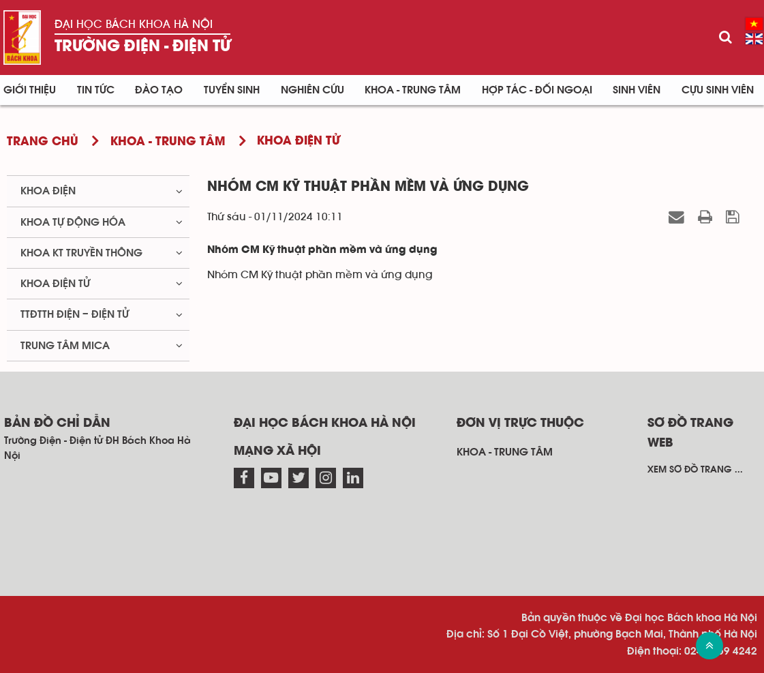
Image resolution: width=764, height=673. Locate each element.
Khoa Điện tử (55, 283)
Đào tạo (159, 90)
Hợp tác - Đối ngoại (537, 90)
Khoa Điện (48, 190)
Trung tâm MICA (65, 345)
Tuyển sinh (232, 90)
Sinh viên (636, 90)
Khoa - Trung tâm (413, 90)
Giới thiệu (29, 90)
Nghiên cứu (312, 90)
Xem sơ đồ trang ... (695, 470)
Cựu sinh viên (718, 90)
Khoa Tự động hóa (72, 222)
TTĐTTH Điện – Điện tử (74, 314)
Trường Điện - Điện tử (142, 47)
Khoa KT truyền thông (81, 253)
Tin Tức (95, 90)
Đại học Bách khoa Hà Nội (134, 24)
